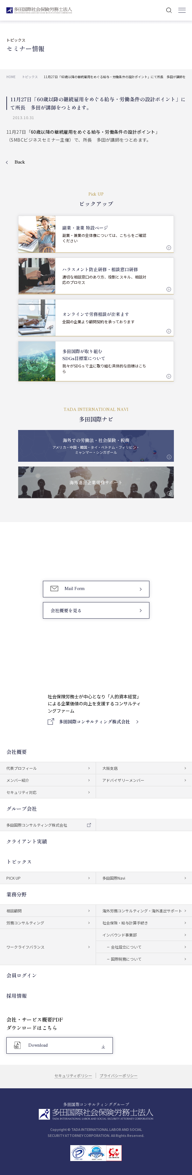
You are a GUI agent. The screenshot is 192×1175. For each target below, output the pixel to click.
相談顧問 (14, 910)
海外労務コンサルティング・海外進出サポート (142, 910)
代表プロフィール (21, 768)
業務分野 (16, 894)
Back (20, 162)
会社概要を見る (66, 610)
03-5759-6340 (78, 559)
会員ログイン (21, 975)
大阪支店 (110, 768)
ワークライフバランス (25, 947)
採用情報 (16, 995)
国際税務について (126, 959)
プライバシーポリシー (119, 1075)
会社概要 (16, 751)
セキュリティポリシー (73, 1075)
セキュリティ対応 (21, 792)
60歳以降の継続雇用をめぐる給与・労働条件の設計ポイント (93, 132)
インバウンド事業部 (119, 934)
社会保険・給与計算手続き (125, 922)
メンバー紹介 (17, 780)
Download (38, 1045)
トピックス (19, 861)
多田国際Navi (113, 878)
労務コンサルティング (25, 922)
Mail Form (75, 589)
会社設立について (126, 947)
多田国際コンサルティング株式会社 (36, 825)
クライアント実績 (26, 841)
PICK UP (13, 878)
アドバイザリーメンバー (123, 780)
